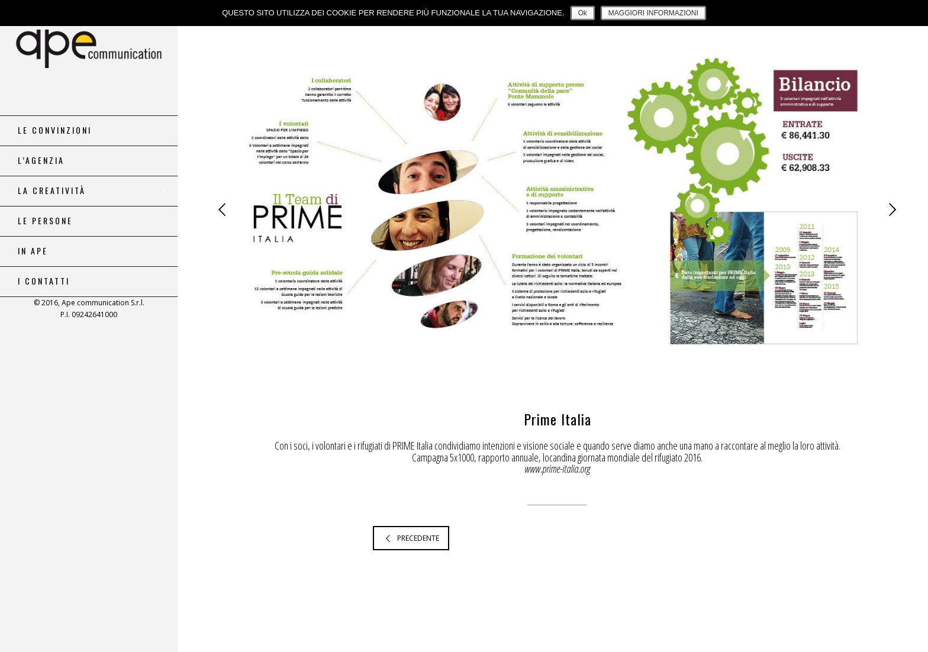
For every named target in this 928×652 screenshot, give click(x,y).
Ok (582, 13)
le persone (45, 220)
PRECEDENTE (411, 538)
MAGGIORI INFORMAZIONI (653, 13)
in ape (33, 250)
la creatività (52, 190)
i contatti (44, 281)
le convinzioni (55, 130)
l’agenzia (41, 160)
